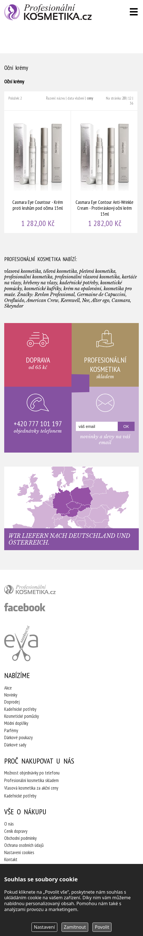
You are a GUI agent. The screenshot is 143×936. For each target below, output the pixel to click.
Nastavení (44, 927)
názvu (61, 98)
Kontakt (10, 859)
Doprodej (12, 702)
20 (124, 98)
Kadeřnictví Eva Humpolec (21, 643)
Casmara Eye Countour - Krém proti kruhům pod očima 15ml (37, 172)
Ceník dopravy (15, 831)
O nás (9, 824)
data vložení (75, 98)
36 (131, 103)
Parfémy (11, 730)
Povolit (102, 927)
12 (129, 98)
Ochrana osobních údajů (24, 845)
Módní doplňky (16, 723)
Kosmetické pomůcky (21, 716)
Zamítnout (75, 927)
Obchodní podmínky (20, 838)
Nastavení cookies (19, 852)
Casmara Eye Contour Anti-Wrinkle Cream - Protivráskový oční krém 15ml (104, 172)
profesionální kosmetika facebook (25, 607)
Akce (8, 688)
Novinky (10, 695)
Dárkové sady (15, 745)
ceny (90, 98)
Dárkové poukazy (18, 737)
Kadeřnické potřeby (20, 709)
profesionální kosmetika (39, 590)
